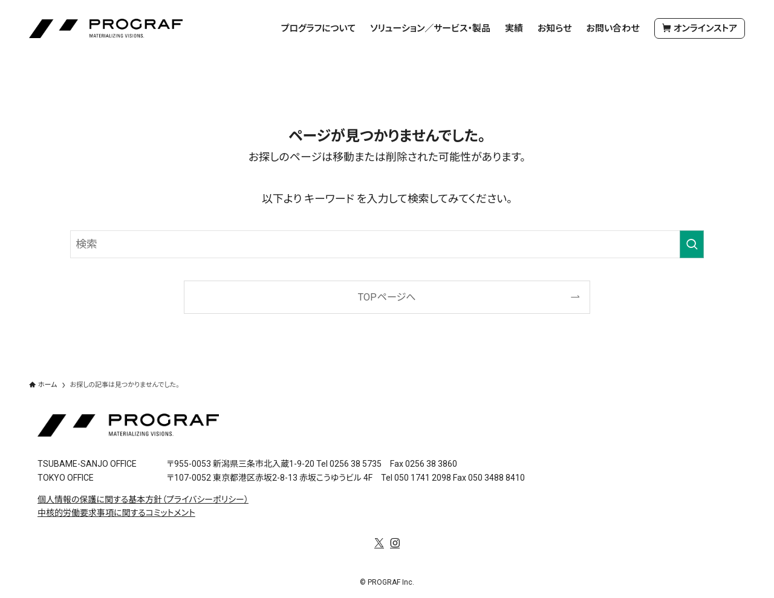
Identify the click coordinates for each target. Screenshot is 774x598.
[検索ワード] (387, 244)
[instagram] (395, 543)
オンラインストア (699, 28)
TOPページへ (386, 297)
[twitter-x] (379, 543)
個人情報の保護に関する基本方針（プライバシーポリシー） (143, 499)
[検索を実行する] (692, 244)
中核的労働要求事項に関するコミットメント (116, 513)
